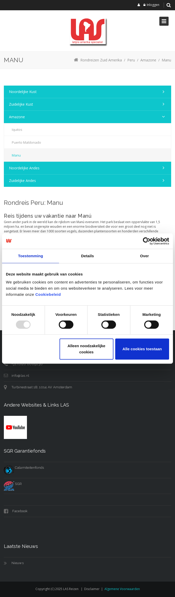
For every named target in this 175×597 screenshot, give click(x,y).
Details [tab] (87, 256)
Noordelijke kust (23, 91)
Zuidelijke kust (21, 104)
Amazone (17, 116)
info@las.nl (20, 376)
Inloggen (153, 5)
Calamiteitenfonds (24, 468)
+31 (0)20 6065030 (27, 364)
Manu (16, 155)
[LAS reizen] (87, 30)
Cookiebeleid (48, 294)
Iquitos (17, 129)
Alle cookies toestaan (142, 349)
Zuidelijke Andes (22, 180)
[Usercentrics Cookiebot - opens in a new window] (146, 241)
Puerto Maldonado (26, 142)
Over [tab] (144, 256)
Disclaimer (92, 589)
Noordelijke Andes (24, 168)
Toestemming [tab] (30, 256)
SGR (13, 484)
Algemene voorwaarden (122, 589)
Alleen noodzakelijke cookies (86, 349)
